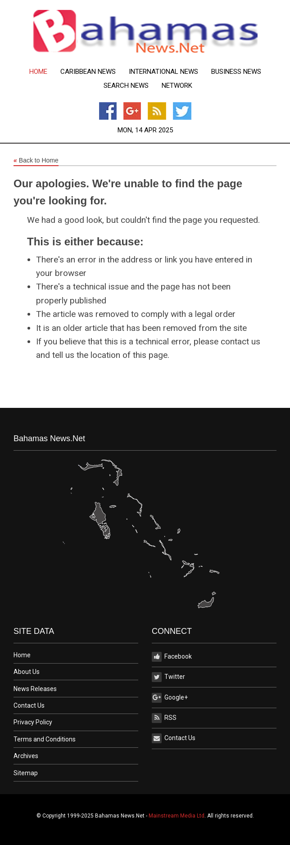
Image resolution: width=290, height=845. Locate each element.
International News (163, 71)
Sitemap (26, 773)
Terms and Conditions (45, 739)
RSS (164, 718)
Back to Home (36, 160)
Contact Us (29, 705)
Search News (126, 85)
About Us (27, 671)
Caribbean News (88, 71)
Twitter (168, 677)
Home (38, 71)
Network (177, 85)
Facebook (172, 657)
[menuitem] (38, 71)
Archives (26, 755)
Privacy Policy (33, 722)
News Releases (35, 688)
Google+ (170, 698)
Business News (236, 71)
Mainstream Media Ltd (176, 816)
